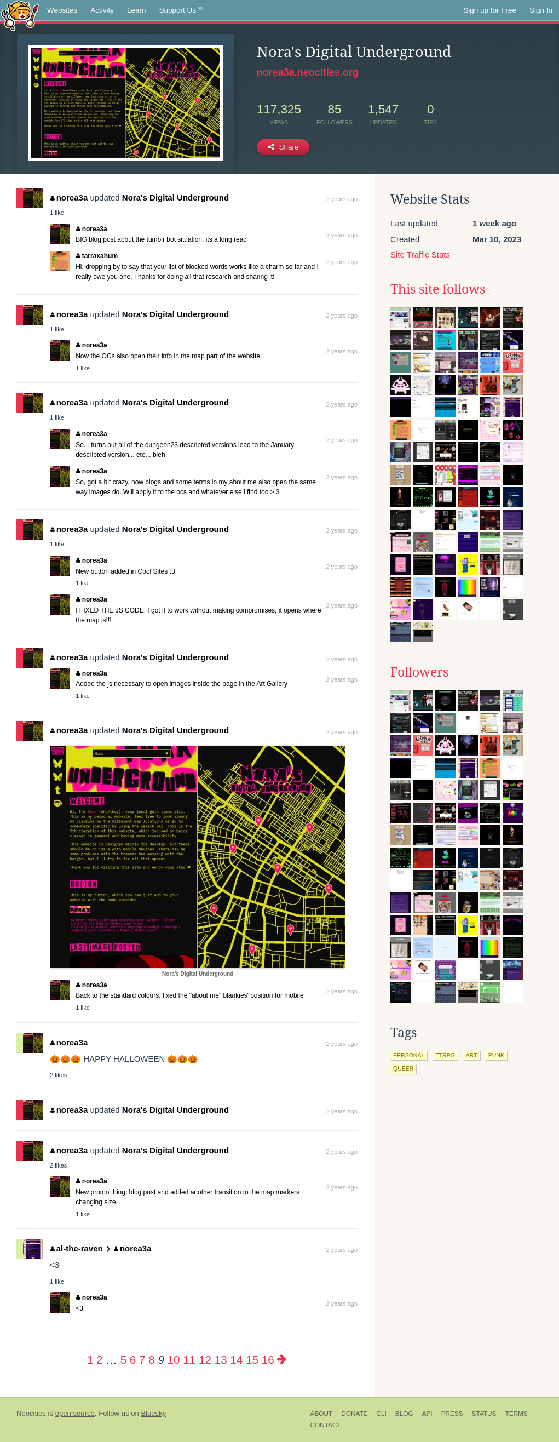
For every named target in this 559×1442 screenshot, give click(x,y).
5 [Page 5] (123, 1359)
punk (496, 1055)
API (427, 1413)
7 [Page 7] (142, 1359)
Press (452, 1413)
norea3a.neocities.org (308, 72)
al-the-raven (76, 1248)
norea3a (69, 197)
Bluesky (153, 1413)
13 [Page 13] (221, 1359)
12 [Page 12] (205, 1359)
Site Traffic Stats (420, 254)
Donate (354, 1413)
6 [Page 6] (133, 1359)
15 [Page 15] (252, 1359)
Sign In (540, 10)
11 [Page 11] (189, 1359)
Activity (102, 10)
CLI (381, 1413)
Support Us (181, 10)
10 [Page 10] (174, 1359)
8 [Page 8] (151, 1359)
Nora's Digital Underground (175, 197)
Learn (136, 10)
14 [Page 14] (236, 1359)
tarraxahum (97, 256)
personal (408, 1055)
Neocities (31, 1413)
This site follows (437, 289)
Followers (419, 672)
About (321, 1413)
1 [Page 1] (90, 1359)
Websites (62, 10)
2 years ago (342, 199)
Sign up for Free (489, 10)
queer (403, 1068)
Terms (516, 1413)
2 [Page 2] (99, 1359)
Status (484, 1413)
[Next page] (282, 1359)
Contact (325, 1425)
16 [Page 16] (268, 1359)
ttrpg (445, 1055)
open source (75, 1413)
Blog (404, 1413)
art (471, 1055)
